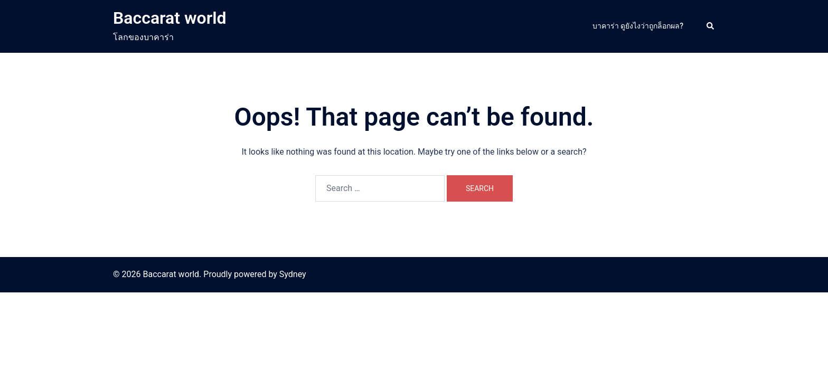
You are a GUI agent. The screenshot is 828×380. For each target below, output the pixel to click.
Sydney (292, 274)
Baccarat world (170, 18)
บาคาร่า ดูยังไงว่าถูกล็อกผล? (637, 26)
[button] (711, 26)
